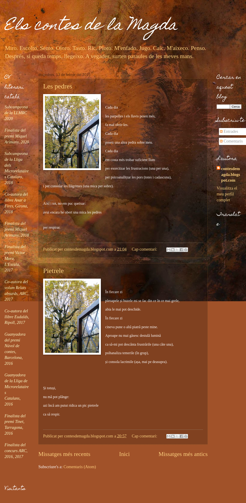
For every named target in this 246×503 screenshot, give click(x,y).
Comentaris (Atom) (80, 467)
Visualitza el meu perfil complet (227, 194)
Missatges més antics (183, 454)
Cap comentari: (145, 249)
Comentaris (231, 141)
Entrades (229, 131)
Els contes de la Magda (91, 26)
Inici (124, 454)
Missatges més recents (64, 454)
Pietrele (53, 270)
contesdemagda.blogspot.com (230, 174)
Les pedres (57, 86)
